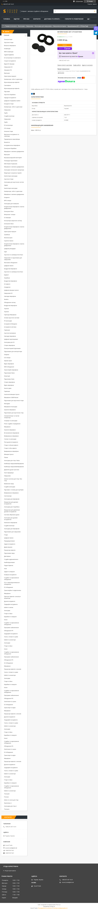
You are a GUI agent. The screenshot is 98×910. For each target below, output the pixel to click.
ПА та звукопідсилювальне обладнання (12, 583)
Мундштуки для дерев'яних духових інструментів (12, 510)
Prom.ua (58, 904)
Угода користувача (10, 870)
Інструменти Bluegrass (10, 324)
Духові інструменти (9, 601)
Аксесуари (21, 26)
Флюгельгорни (8, 237)
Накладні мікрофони (10, 296)
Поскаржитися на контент (45, 908)
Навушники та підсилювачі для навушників (13, 258)
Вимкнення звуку (9, 483)
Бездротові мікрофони (10, 268)
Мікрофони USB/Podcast (11, 397)
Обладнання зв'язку (10, 302)
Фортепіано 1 (8, 803)
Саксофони (7, 85)
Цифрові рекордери (10, 248)
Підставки (7, 91)
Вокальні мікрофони (10, 45)
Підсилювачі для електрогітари (13, 351)
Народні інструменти (10, 97)
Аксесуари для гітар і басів (12, 460)
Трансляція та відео (10, 707)
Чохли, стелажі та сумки (11, 636)
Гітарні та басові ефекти (11, 445)
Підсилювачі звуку (9, 553)
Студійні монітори (9, 116)
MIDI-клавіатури (8, 51)
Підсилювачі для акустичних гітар (13, 413)
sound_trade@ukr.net (11, 848)
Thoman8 (6, 794)
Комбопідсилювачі (9, 562)
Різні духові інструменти (11, 442)
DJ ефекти (7, 284)
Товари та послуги (11, 26)
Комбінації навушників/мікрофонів (14, 463)
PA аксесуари (8, 321)
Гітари (6, 535)
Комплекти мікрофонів (10, 522)
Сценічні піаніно (8, 240)
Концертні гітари (8, 104)
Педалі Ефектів (8, 565)
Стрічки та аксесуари (10, 439)
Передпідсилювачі (9, 541)
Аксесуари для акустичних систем (14, 182)
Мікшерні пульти (8, 454)
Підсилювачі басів (9, 373)
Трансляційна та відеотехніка (12, 590)
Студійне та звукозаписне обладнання (11, 578)
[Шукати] (95, 11)
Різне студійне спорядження (12, 423)
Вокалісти (7, 142)
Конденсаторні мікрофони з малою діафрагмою (14, 207)
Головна (6, 19)
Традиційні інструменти (11, 604)
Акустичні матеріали (10, 333)
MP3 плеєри (7, 200)
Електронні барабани (10, 148)
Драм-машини (8, 547)
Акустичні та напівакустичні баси (13, 254)
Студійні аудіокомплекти (11, 559)
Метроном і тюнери (9, 214)
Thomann (6, 809)
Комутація (7, 376)
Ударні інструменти (9, 544)
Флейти (6, 299)
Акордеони (7, 287)
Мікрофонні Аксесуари (10, 406)
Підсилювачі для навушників (12, 531)
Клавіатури (7, 48)
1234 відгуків (79, 1)
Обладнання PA (8, 630)
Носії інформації (9, 472)
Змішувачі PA (8, 70)
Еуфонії (6, 275)
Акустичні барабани (10, 94)
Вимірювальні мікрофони (11, 436)
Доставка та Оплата (52, 19)
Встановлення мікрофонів (11, 433)
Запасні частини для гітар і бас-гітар (13, 479)
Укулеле (6, 308)
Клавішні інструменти (10, 574)
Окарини (6, 354)
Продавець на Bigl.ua (49, 906)
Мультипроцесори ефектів (11, 82)
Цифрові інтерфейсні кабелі (12, 100)
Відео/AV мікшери (9, 64)
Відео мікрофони (9, 363)
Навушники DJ (8, 67)
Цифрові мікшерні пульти (11, 290)
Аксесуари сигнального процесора (14, 170)
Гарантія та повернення (74, 19)
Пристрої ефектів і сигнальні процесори (12, 597)
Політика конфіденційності (60, 908)
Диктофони (7, 556)
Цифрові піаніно (8, 265)
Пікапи (6, 457)
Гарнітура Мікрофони (10, 314)
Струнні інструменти (10, 61)
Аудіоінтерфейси (9, 54)
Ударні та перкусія (9, 571)
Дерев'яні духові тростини (11, 469)
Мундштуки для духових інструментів (11, 503)
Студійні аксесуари (9, 486)
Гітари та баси (8, 613)
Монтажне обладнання (10, 262)
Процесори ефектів (9, 550)
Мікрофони (7, 427)
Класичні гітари (8, 131)
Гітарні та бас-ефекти (10, 448)
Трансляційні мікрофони (11, 370)
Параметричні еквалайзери (12, 139)
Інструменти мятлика (10, 327)
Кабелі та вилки (8, 607)
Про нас (26, 19)
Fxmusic (6, 797)
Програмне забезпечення (11, 627)
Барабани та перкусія (10, 616)
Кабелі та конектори (10, 640)
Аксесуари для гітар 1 (10, 806)
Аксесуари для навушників (43, 26)
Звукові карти (8, 360)
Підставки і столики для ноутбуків (13, 490)
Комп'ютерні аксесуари (10, 176)
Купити (65, 45)
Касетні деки (7, 388)
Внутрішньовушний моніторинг (13, 157)
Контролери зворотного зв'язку (13, 220)
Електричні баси (8, 211)
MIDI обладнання (9, 367)
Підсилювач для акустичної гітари (14, 400)
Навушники (29, 26)
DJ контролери (8, 125)
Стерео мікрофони (9, 345)
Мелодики (7, 403)
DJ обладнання (8, 587)
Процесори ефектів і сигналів (12, 669)
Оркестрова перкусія (10, 76)
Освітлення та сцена (10, 701)
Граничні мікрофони (10, 409)
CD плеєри (7, 128)
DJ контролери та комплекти (12, 58)
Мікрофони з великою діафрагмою (14, 151)
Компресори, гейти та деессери (13, 79)
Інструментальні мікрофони (12, 145)
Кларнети (7, 197)
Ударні (6, 185)
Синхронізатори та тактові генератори (11, 416)
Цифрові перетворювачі (11, 339)
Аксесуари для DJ (9, 342)
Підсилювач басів (9, 379)
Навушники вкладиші (59, 26)
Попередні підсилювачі (10, 160)
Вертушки (7, 73)
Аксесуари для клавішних (11, 203)
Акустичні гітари (8, 42)
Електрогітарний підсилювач (12, 348)
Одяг (5, 251)
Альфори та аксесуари (10, 420)
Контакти (36, 19)
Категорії (6, 35)
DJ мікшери (7, 217)
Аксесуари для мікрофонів (11, 499)
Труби (6, 113)
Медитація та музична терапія (13, 173)
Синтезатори (7, 496)
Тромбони (7, 234)
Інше (5, 568)
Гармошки (7, 330)
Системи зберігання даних (11, 514)
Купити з (64, 48)
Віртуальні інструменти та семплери (11, 135)
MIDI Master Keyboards (10, 163)
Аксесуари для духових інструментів (11, 518)
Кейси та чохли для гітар (11, 800)
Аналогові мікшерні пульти (11, 394)
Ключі (5, 619)
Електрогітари (8, 39)
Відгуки (16, 19)
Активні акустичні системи (11, 317)
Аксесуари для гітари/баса (11, 507)
